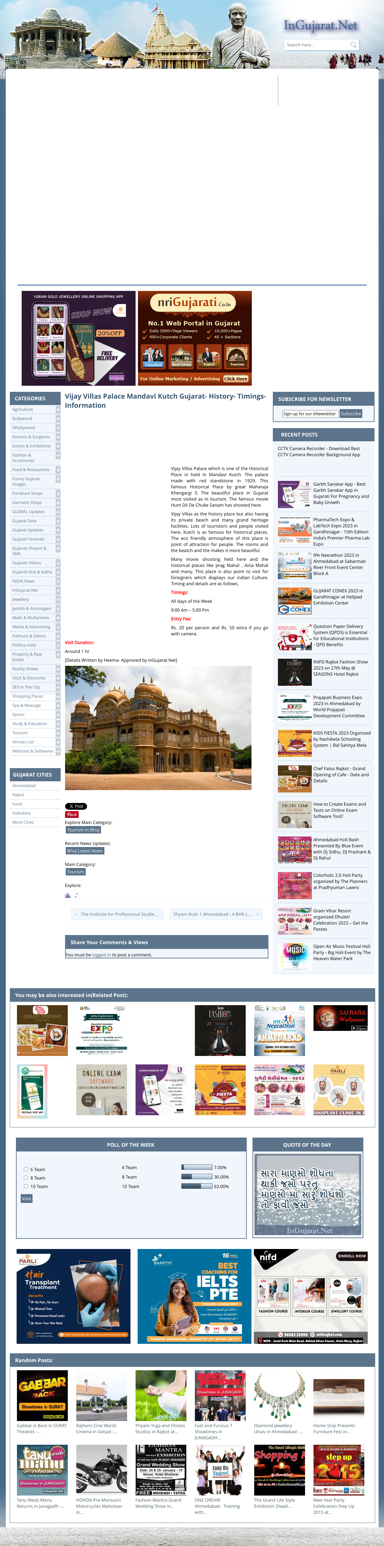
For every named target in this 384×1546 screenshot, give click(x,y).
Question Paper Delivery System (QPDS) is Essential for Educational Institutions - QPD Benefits (341, 635)
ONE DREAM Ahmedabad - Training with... (217, 1506)
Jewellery (36, 599)
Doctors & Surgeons (36, 437)
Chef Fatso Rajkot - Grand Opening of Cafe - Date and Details (341, 774)
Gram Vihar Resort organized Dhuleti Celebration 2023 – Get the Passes (341, 920)
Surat (18, 804)
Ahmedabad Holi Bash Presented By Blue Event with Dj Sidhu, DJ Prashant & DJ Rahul (342, 848)
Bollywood (36, 419)
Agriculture (36, 410)
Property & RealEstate (36, 656)
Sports (36, 715)
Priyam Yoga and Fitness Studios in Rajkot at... (160, 1428)
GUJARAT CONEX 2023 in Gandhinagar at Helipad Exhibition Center (338, 597)
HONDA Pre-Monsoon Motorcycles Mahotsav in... (99, 1506)
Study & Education (36, 724)
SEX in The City (36, 687)
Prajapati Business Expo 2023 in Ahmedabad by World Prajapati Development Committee (339, 706)
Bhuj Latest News (85, 851)
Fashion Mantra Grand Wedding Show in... (159, 1503)
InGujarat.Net (36, 590)
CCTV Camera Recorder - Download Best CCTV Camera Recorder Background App (319, 451)
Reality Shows (36, 669)
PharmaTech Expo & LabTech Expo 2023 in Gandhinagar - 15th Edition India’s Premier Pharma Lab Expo (342, 531)
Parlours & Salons (36, 636)
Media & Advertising (36, 627)
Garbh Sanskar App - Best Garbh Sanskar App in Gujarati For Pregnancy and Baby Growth (341, 493)
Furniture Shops (36, 493)
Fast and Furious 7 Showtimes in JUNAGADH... (214, 1431)
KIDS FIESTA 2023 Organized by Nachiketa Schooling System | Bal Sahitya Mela (342, 739)
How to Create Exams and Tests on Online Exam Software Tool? (340, 810)
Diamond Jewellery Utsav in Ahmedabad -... (278, 1428)
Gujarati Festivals (36, 539)
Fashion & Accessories (36, 457)
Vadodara (22, 813)
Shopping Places (36, 696)
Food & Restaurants (36, 470)
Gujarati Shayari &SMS (36, 550)
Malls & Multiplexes (36, 618)
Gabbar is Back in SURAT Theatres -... (42, 1428)
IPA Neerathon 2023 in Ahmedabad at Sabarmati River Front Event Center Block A (340, 564)
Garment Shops (36, 503)
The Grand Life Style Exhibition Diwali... (274, 1503)
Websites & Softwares (36, 751)
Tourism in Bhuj (83, 830)
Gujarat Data (36, 521)
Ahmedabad (24, 785)
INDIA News (36, 581)
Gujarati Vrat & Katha (36, 572)
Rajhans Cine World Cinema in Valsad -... (96, 1428)
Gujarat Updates (36, 530)
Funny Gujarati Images (36, 481)
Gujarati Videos (36, 563)
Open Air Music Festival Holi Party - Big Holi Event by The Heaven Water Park (342, 952)
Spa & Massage (36, 706)
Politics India (36, 645)
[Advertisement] (145, 90)
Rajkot (18, 795)
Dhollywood (36, 428)
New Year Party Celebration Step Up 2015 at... (334, 1506)
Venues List (36, 742)
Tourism (36, 733)
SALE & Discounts (36, 678)
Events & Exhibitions (36, 446)
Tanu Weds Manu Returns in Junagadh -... (40, 1503)
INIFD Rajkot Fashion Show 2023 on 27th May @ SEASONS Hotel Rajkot (341, 668)
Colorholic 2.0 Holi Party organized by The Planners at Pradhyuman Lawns (341, 881)
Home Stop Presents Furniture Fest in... (335, 1428)
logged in (101, 955)
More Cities (23, 822)
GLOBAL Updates (36, 512)
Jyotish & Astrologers (36, 609)
